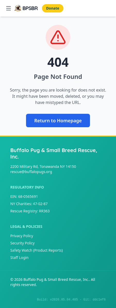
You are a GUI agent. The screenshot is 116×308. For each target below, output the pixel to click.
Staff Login (19, 257)
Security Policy (22, 243)
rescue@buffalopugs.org (31, 171)
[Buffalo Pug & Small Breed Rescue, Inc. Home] (26, 8)
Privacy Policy (21, 235)
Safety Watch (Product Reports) (36, 250)
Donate (52, 8)
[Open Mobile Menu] (8, 8)
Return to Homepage (58, 120)
